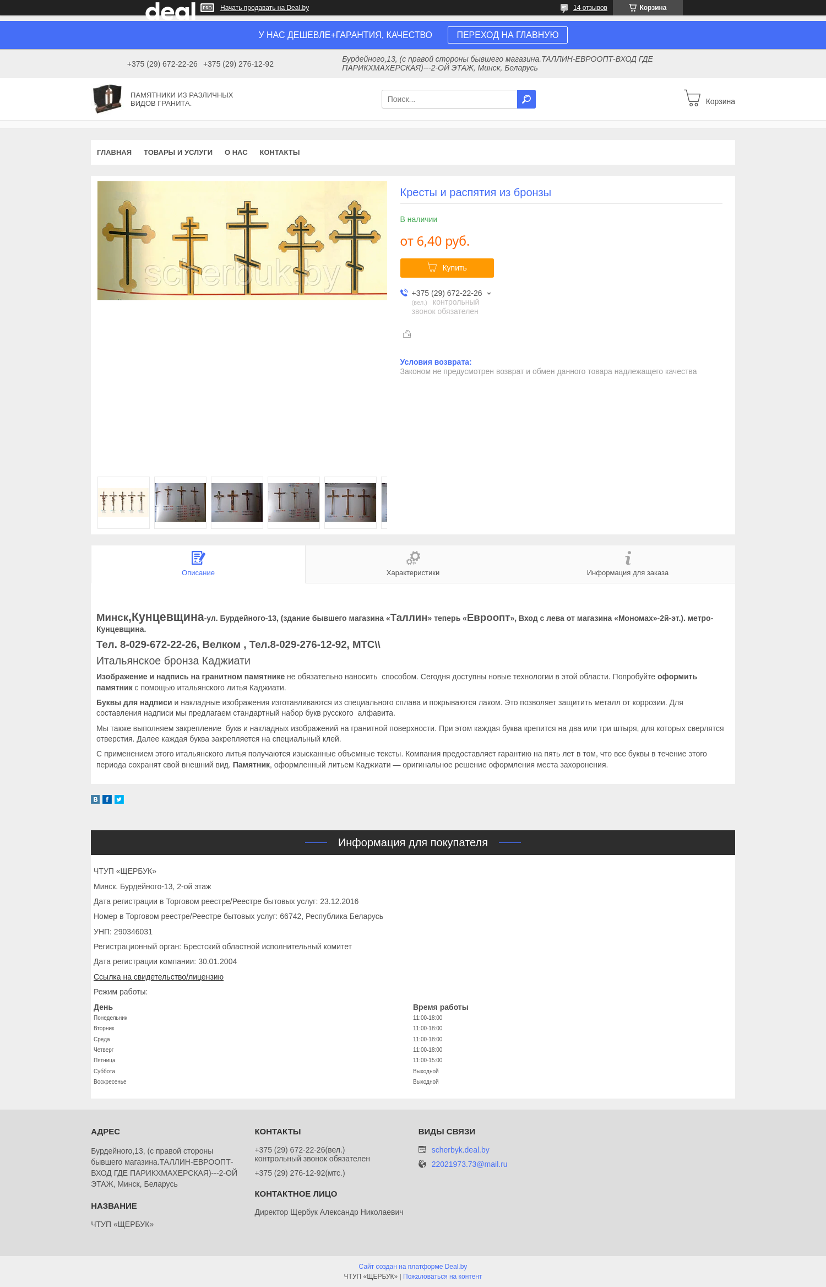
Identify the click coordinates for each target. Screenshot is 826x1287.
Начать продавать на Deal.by (264, 8)
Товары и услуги (178, 152)
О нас (236, 152)
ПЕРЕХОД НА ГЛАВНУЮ (507, 35)
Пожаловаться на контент (442, 1276)
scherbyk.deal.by (461, 1149)
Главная (114, 152)
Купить (454, 267)
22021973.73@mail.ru (470, 1164)
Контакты (280, 152)
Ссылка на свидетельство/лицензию (159, 976)
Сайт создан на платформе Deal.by (413, 1266)
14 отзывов (590, 8)
